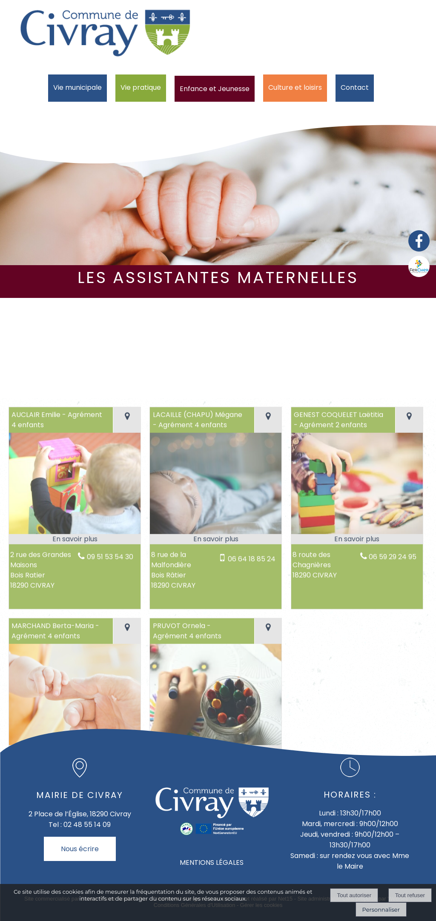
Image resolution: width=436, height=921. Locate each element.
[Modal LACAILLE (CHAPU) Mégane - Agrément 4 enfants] (215, 686)
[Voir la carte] (127, 574)
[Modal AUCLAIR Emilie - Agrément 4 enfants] (75, 686)
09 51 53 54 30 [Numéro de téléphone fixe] (110, 711)
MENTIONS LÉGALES (212, 862)
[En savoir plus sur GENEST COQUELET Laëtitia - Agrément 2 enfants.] (357, 694)
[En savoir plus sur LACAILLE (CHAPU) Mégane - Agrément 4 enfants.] (215, 694)
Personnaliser (381, 909)
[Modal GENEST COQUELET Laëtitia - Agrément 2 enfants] (357, 686)
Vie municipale (77, 87)
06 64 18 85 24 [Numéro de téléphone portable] (251, 713)
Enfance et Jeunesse (215, 89)
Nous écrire (80, 849)
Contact (355, 87)
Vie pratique (140, 87)
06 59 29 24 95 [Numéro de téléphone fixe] (392, 711)
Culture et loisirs (295, 87)
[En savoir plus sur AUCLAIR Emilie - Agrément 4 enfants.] (75, 694)
